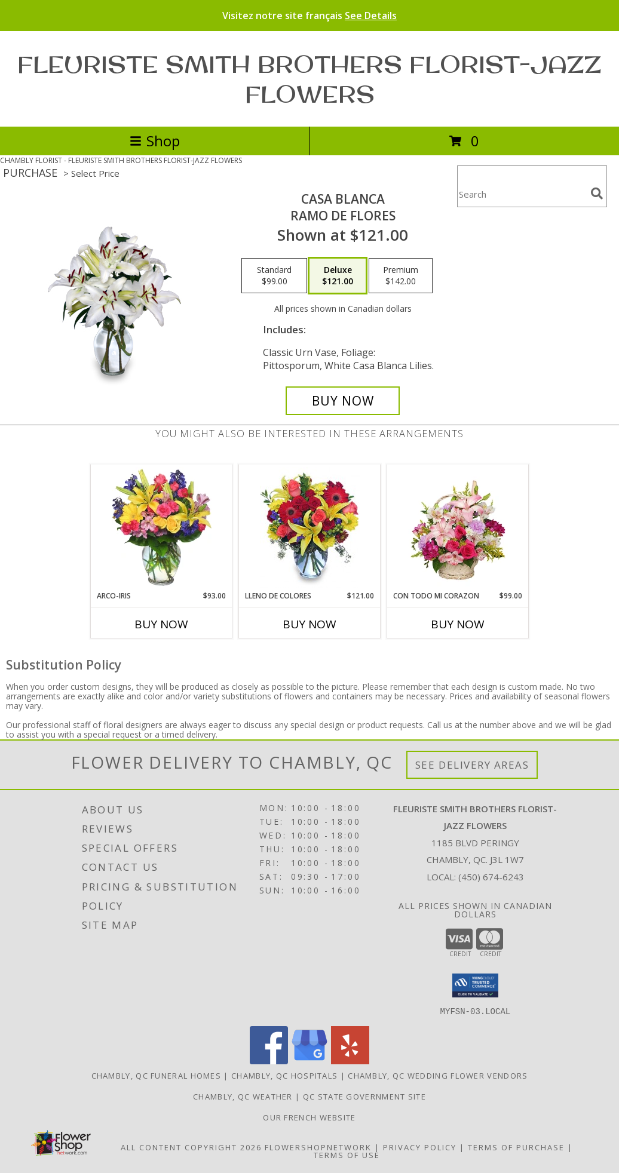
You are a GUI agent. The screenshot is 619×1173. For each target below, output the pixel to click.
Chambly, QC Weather (243, 1096)
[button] (475, 985)
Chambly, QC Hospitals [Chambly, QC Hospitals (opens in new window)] (284, 1075)
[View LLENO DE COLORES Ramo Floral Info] (310, 527)
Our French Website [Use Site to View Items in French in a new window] (309, 1116)
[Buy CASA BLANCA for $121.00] (343, 400)
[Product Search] (522, 194)
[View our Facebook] (269, 1060)
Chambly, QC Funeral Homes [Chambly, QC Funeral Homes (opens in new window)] (156, 1075)
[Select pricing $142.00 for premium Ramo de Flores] (400, 276)
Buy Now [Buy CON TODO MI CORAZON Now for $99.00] (458, 624)
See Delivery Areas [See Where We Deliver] (472, 765)
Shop (155, 141)
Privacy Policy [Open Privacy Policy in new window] (419, 1146)
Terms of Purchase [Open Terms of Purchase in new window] (516, 1146)
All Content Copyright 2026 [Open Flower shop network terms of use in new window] (191, 1146)
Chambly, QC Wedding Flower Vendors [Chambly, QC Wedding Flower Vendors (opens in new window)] (438, 1075)
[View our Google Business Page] (309, 1060)
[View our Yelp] (350, 1060)
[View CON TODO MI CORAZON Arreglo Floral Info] (458, 527)
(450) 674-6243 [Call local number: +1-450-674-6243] (491, 877)
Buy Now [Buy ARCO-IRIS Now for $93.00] (161, 624)
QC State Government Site (364, 1096)
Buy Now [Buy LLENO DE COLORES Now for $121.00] (309, 624)
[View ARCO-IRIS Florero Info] (162, 527)
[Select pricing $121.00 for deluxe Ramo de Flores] (338, 276)
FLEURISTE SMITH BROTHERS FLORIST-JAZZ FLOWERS (309, 79)
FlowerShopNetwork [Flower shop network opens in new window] (318, 1146)
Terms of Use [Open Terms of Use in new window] (347, 1154)
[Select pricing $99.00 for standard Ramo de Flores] (274, 276)
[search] (596, 193)
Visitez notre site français (309, 15)
